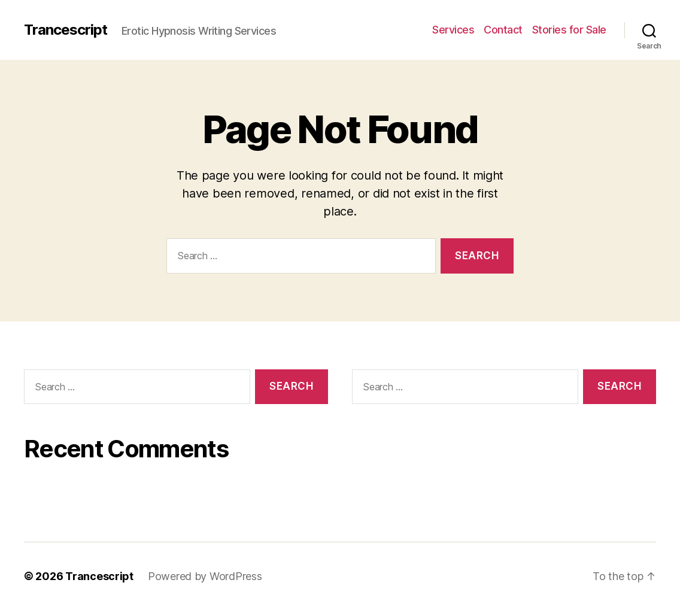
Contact (503, 29)
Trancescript (65, 30)
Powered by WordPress (205, 576)
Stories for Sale (569, 29)
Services (453, 29)
